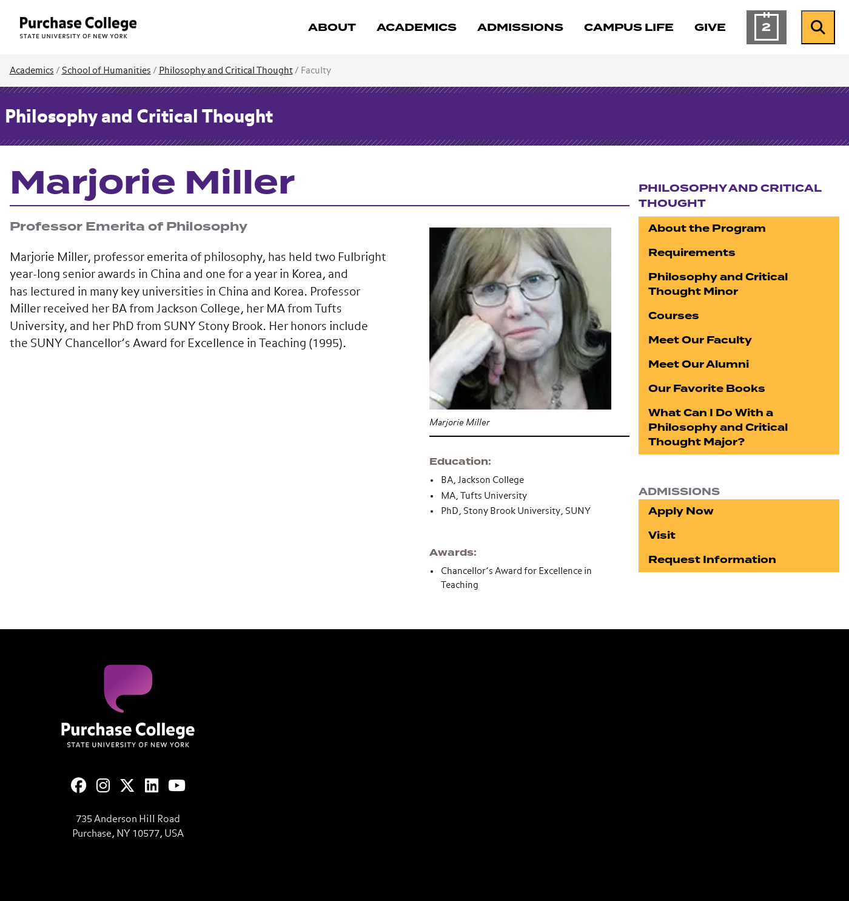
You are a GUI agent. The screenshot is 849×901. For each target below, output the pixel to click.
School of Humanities (106, 70)
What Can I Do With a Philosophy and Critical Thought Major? (718, 427)
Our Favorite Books (706, 388)
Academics (32, 70)
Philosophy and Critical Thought (226, 70)
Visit (662, 535)
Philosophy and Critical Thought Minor (718, 284)
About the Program (707, 228)
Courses (673, 315)
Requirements (692, 252)
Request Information (712, 559)
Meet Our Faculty (700, 340)
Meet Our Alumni (698, 364)
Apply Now (681, 511)
